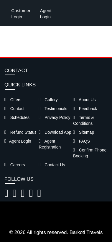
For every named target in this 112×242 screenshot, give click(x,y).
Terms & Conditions (83, 120)
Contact (14, 108)
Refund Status (20, 132)
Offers (13, 99)
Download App (55, 132)
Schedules (16, 117)
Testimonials (53, 108)
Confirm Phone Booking (89, 153)
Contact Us (52, 164)
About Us (84, 99)
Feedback (85, 108)
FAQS (81, 141)
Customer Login (20, 13)
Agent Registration (50, 144)
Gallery (48, 99)
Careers (14, 164)
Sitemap (83, 132)
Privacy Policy (54, 117)
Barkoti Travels (86, 232)
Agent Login (45, 13)
